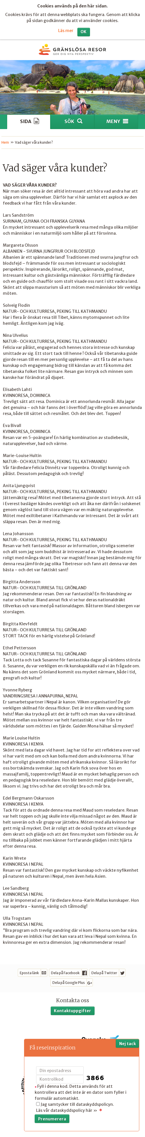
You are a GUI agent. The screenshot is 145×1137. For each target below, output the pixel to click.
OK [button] (84, 28)
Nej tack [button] (127, 1043)
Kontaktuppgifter (72, 1007)
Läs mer (65, 27)
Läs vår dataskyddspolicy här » (66, 1110)
